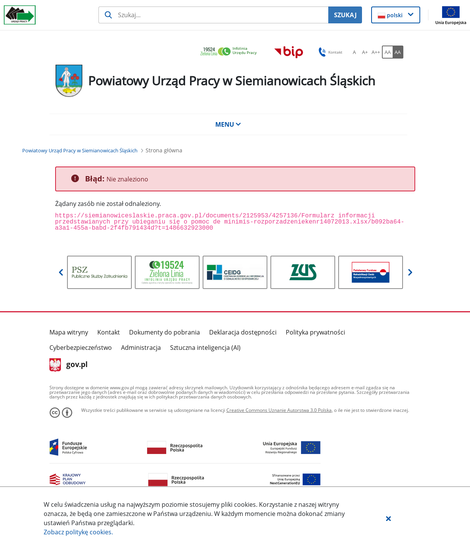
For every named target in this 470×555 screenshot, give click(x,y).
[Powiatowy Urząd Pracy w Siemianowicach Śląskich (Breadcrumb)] (80, 150)
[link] (230, 52)
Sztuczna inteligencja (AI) (205, 347)
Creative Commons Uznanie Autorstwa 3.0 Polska (279, 410)
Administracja (141, 347)
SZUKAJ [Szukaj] (345, 15)
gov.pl (68, 365)
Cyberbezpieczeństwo (80, 347)
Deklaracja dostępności (243, 332)
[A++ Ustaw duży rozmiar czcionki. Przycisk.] (375, 52)
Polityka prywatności (315, 332)
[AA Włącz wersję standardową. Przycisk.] (387, 52)
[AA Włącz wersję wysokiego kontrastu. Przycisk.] (398, 52)
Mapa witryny (68, 332)
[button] (388, 518)
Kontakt (108, 332)
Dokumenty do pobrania (164, 332)
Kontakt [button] (329, 52)
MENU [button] (228, 124)
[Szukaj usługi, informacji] (213, 15)
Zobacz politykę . (78, 532)
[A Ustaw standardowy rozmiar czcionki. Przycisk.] (354, 52)
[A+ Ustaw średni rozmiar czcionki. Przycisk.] (365, 52)
